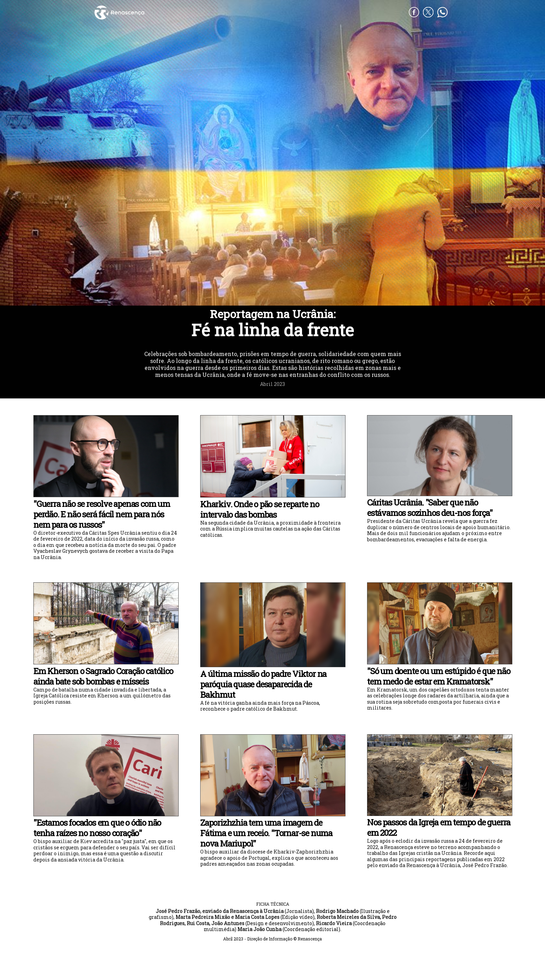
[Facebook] (415, 15)
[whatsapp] (442, 15)
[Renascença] (183, 12)
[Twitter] (429, 15)
